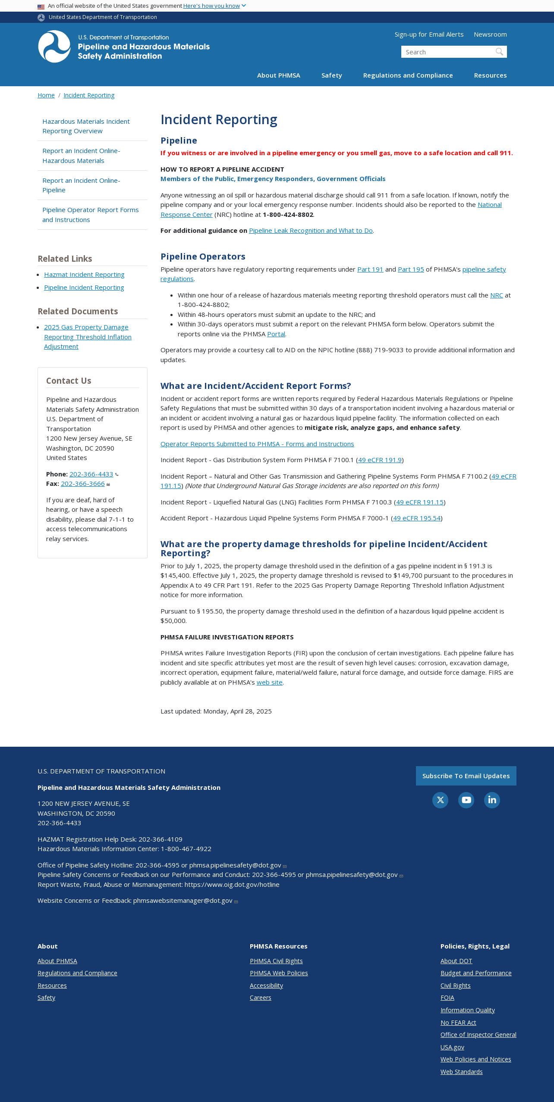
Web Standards (462, 1072)
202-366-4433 (94, 474)
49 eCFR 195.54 (417, 517)
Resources (490, 75)
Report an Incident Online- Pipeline (81, 185)
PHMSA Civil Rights (276, 961)
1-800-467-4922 (186, 848)
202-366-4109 (160, 839)
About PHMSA (278, 75)
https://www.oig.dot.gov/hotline (232, 884)
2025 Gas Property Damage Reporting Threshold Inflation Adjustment (88, 336)
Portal (276, 333)
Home (46, 95)
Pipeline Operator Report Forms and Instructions (90, 214)
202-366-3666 (85, 483)
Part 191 (370, 269)
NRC (496, 295)
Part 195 (411, 269)
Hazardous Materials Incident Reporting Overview (86, 126)
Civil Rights (456, 985)
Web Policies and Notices (476, 1059)
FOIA (447, 997)
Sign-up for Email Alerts (429, 34)
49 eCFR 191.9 (380, 459)
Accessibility (266, 985)
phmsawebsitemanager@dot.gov (186, 900)
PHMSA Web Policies (279, 973)
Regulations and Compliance (408, 75)
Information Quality (468, 1010)
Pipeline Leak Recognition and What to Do (311, 230)
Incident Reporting (88, 95)
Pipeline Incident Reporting (84, 287)
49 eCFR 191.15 (420, 502)
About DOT (456, 961)
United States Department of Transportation (103, 17)
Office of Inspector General (478, 1034)
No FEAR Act (458, 1022)
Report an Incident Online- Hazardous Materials (81, 155)
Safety (331, 75)
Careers (260, 997)
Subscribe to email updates (466, 775)
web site (270, 682)
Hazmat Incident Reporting (84, 274)
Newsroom (490, 34)
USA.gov (452, 1047)
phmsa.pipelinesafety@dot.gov (238, 865)
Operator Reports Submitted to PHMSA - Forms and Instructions (257, 443)
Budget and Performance (476, 973)
